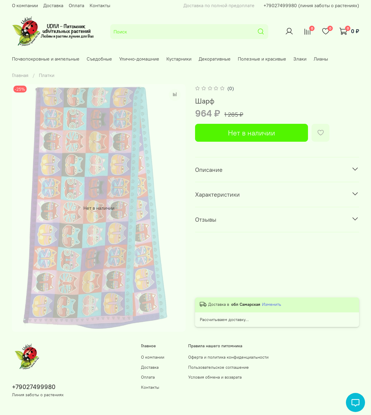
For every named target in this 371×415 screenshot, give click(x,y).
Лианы (321, 59)
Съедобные (99, 59)
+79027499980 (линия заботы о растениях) (311, 5)
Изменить (271, 304)
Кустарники (178, 59)
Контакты (100, 5)
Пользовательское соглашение (218, 367)
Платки (46, 75)
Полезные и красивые (262, 59)
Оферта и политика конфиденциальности (228, 357)
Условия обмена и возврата (215, 377)
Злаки (299, 59)
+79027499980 (34, 387)
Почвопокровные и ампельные (45, 59)
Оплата (76, 5)
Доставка (53, 5)
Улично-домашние (139, 59)
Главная (20, 75)
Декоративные (215, 59)
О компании (25, 5)
